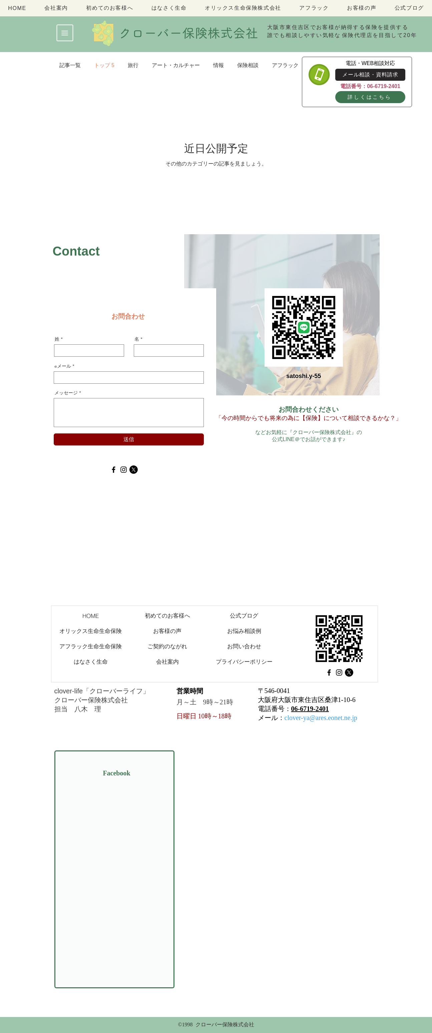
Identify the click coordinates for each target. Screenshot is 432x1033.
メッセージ (66, 392)
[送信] (129, 439)
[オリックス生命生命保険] (90, 631)
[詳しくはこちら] (370, 97)
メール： (271, 717)
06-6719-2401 (310, 708)
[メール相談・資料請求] (370, 75)
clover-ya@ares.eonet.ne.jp (321, 717)
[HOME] (90, 615)
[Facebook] (113, 469)
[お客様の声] (167, 631)
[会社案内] (167, 661)
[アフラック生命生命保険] (90, 646)
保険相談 (248, 65)
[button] (65, 33)
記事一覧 (70, 65)
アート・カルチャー (176, 65)
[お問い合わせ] (244, 646)
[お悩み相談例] (244, 631)
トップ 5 (104, 65)
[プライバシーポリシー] (244, 661)
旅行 (133, 65)
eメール (62, 366)
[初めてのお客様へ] (167, 615)
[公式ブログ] (244, 615)
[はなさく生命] (90, 661)
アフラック (285, 65)
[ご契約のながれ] (167, 646)
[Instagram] (123, 469)
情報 (218, 65)
